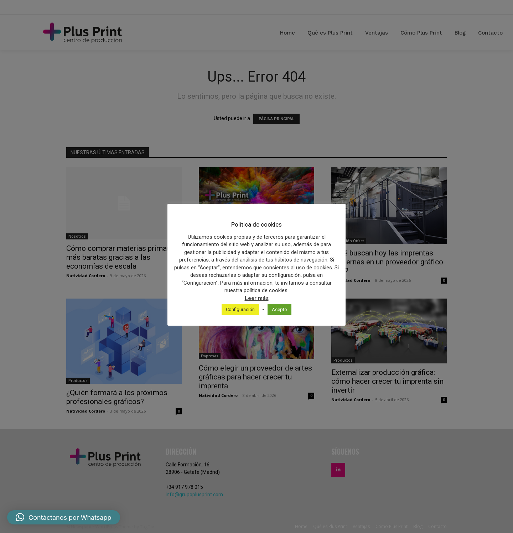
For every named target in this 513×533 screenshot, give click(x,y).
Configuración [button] (240, 309)
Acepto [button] (279, 309)
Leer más (257, 298)
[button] (63, 517)
